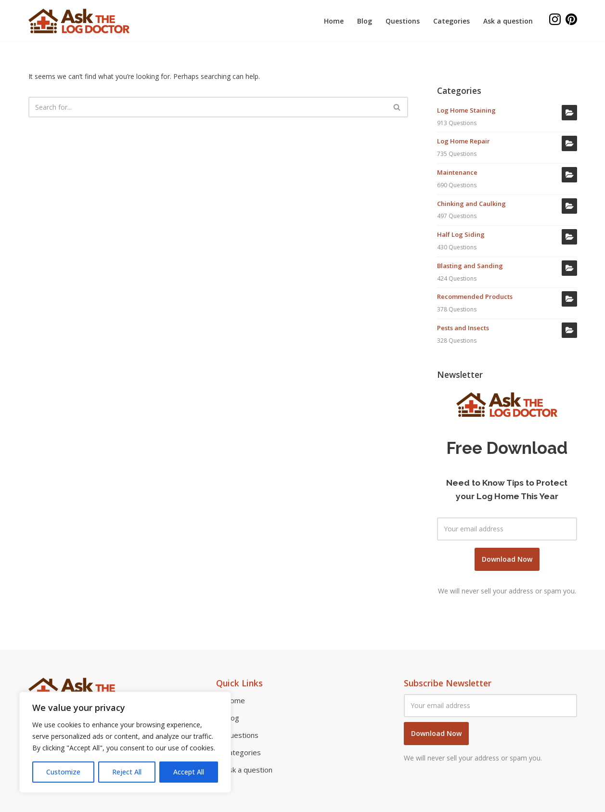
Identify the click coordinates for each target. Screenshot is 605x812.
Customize (63, 771)
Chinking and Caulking (471, 203)
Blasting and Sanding (470, 265)
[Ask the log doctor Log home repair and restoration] (78, 21)
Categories (451, 21)
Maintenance (457, 172)
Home (334, 21)
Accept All (188, 771)
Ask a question (508, 21)
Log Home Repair (463, 141)
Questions (403, 21)
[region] (125, 742)
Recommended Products (475, 296)
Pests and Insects (463, 327)
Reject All (127, 771)
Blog (364, 21)
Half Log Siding (461, 234)
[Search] (207, 107)
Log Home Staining (466, 110)
